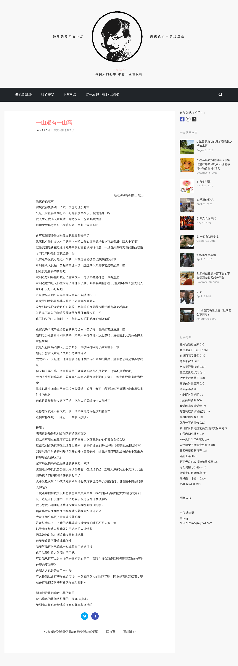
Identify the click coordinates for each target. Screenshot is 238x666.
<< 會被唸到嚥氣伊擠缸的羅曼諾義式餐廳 (71, 631)
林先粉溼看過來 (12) (192, 344)
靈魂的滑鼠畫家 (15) (192, 383)
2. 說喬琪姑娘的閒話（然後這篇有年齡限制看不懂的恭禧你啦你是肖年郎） (213, 164)
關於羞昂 (47, 95)
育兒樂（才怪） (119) (193, 478)
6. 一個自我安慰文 (208, 236)
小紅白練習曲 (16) (191, 400)
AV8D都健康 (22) (190, 484)
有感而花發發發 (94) (192, 355)
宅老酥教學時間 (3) (191, 394)
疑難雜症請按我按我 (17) (195, 411)
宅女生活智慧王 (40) (192, 378)
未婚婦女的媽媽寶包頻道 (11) (197, 445)
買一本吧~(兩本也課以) (102, 95)
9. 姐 (199, 292)
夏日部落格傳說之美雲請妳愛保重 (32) (203, 428)
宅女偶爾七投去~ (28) (193, 467)
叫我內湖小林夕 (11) (192, 433)
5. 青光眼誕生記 (206, 218)
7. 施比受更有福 (206, 255)
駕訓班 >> (129, 631)
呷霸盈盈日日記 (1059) (194, 350)
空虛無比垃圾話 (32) (192, 372)
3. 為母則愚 (203, 181)
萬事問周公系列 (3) (191, 417)
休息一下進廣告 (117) (192, 422)
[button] (220, 94)
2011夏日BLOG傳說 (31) (194, 439)
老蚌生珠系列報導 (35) (193, 473)
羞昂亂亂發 (23, 95)
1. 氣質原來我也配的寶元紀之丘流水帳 (214, 144)
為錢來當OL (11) (189, 361)
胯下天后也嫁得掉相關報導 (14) (199, 461)
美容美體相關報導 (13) (193, 450)
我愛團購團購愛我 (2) (193, 406)
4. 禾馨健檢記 (205, 199)
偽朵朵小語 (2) (188, 389)
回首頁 (110, 631)
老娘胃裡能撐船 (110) (192, 366)
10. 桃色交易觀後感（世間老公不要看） (214, 312)
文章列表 (70, 95)
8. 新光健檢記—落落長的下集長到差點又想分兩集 (213, 275)
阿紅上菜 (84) (188, 456)
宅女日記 (119, 69)
